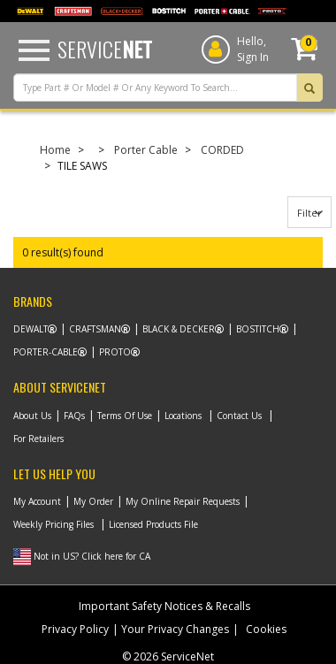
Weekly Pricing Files (53, 524)
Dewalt (30, 329)
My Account (37, 501)
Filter (309, 212)
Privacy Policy (75, 629)
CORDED (222, 149)
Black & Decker (178, 329)
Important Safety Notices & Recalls (164, 606)
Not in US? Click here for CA (92, 556)
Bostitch (257, 329)
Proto (115, 352)
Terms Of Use (124, 415)
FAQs (74, 415)
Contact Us (239, 415)
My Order (93, 501)
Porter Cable (146, 149)
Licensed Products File (153, 524)
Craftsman (95, 329)
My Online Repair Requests (183, 501)
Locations (183, 415)
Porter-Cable (45, 352)
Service (104, 49)
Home (55, 149)
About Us (32, 415)
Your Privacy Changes (175, 629)
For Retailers (38, 438)
